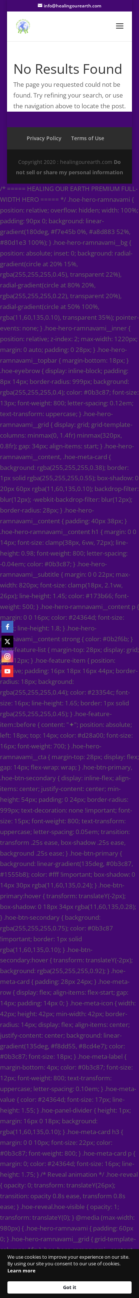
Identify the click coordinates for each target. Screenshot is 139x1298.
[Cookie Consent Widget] (69, 1273)
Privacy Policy (44, 138)
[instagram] (7, 656)
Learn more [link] (21, 1270)
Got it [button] (69, 1287)
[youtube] (7, 671)
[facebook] (7, 627)
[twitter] (7, 642)
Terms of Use (87, 138)
